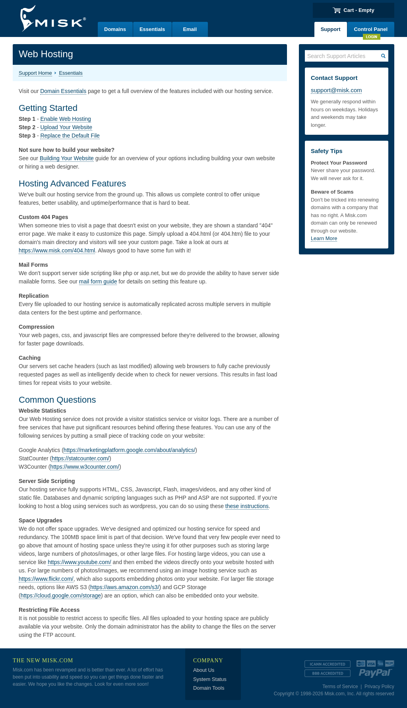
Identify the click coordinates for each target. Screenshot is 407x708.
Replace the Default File (69, 135)
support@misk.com (336, 90)
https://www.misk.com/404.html (57, 250)
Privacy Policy (379, 686)
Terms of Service (340, 686)
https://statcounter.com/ (80, 458)
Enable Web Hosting (65, 119)
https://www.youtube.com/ (79, 562)
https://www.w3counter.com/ (84, 467)
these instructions (247, 506)
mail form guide (98, 281)
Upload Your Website (66, 127)
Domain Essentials (63, 91)
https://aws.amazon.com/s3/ (124, 587)
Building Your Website (67, 158)
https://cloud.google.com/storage (61, 595)
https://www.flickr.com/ (46, 579)
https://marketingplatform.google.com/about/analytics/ (130, 450)
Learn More (324, 238)
